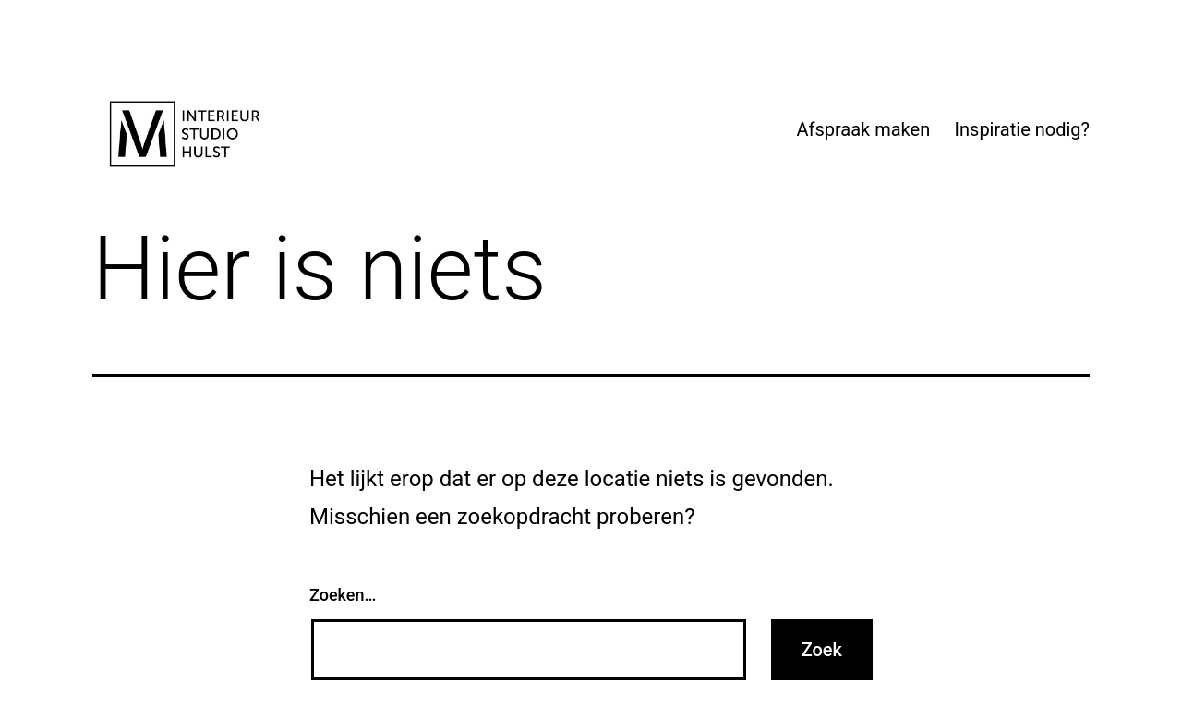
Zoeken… (342, 594)
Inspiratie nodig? (1022, 129)
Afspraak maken (863, 129)
